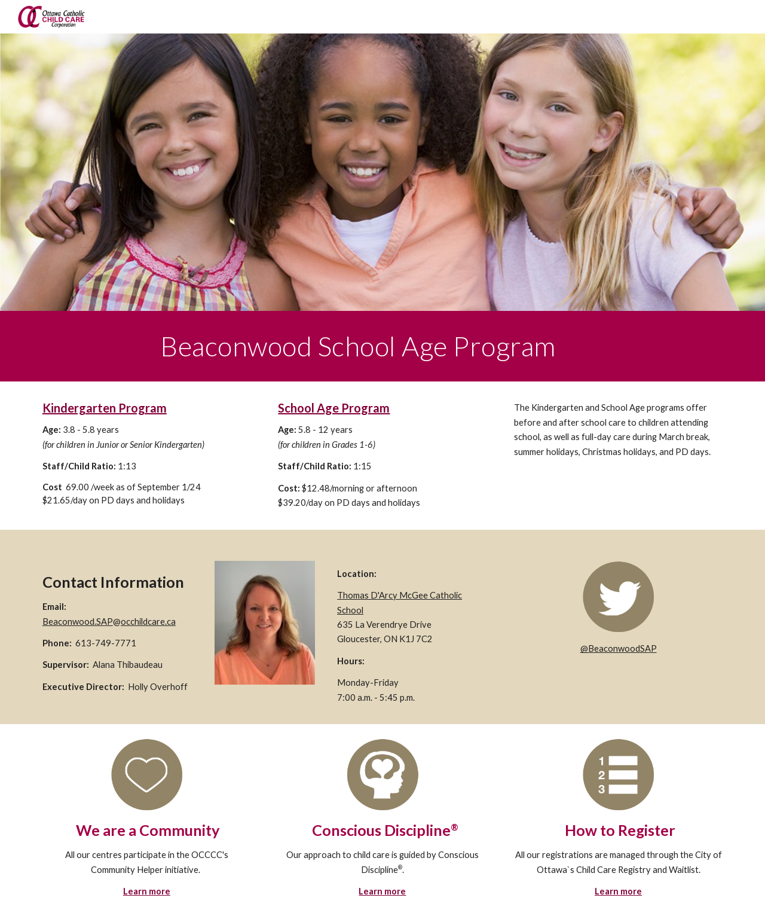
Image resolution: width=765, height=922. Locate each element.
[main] (441, 346)
